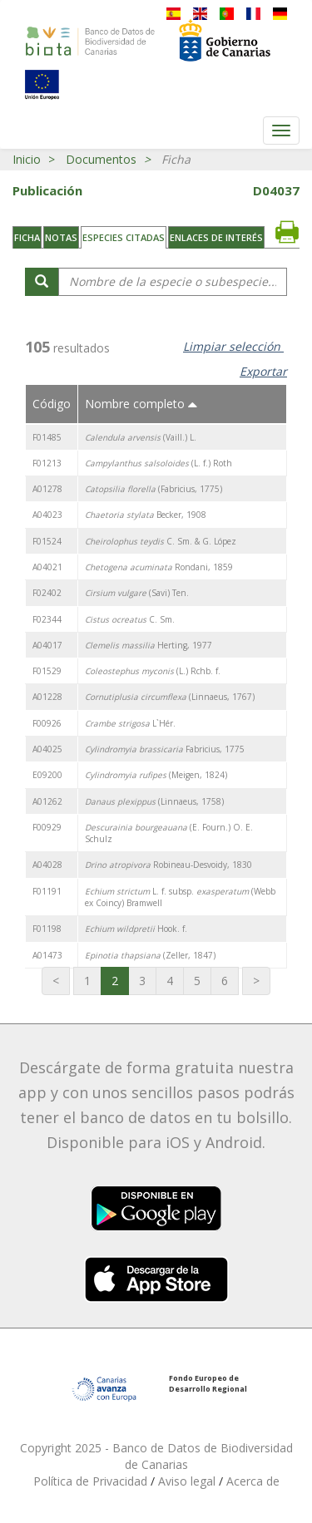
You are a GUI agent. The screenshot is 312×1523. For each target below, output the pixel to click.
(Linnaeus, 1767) (170, 696)
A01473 (47, 955)
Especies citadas (123, 237)
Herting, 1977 (148, 645)
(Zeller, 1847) (150, 955)
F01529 (47, 671)
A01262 (47, 801)
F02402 (47, 593)
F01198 (47, 928)
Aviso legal (188, 1481)
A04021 (47, 567)
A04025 (47, 749)
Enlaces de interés (216, 237)
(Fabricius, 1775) (153, 489)
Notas (61, 237)
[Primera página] (56, 981)
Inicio (26, 159)
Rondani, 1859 (159, 567)
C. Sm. (130, 619)
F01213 (47, 463)
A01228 (47, 696)
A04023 (47, 514)
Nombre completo (141, 404)
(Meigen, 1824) (156, 775)
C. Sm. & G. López (160, 541)
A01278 (47, 489)
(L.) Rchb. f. (152, 671)
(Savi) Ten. (137, 593)
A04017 (47, 645)
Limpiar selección (233, 346)
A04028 (47, 864)
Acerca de (253, 1481)
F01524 (47, 541)
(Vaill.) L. (140, 437)
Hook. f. (136, 928)
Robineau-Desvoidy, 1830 (168, 864)
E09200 (47, 775)
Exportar (263, 371)
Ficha (27, 237)
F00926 (47, 723)
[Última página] (256, 981)
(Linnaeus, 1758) (154, 801)
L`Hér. (130, 723)
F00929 (47, 827)
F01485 (47, 437)
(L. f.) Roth (158, 463)
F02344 (47, 619)
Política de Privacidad (92, 1481)
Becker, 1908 (145, 514)
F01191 (47, 891)
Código (51, 404)
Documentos (101, 159)
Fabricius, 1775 (165, 749)
